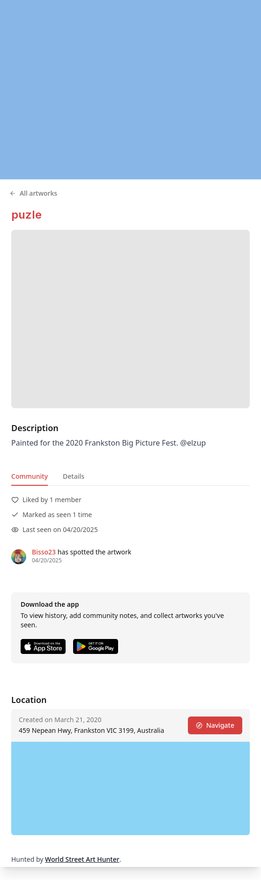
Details (73, 476)
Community (29, 476)
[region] (130, 89)
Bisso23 (44, 551)
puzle (26, 214)
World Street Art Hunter (82, 859)
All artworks (33, 193)
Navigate (215, 725)
